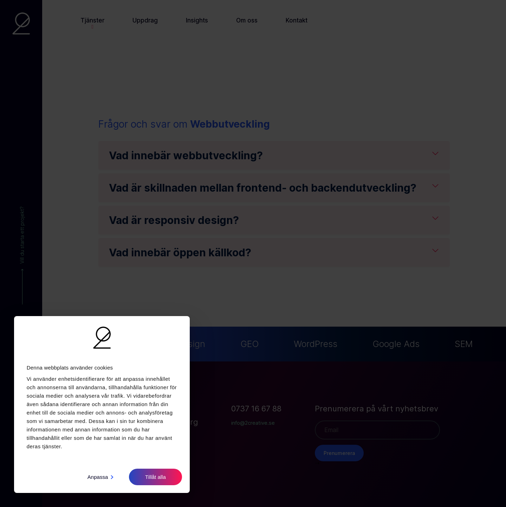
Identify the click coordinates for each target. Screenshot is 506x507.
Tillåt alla (155, 477)
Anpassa (100, 477)
